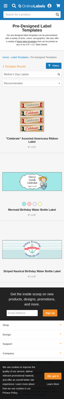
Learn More (53, 384)
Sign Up (50, 313)
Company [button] (8, 353)
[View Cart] (58, 6)
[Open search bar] (14, 6)
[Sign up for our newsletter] (22, 313)
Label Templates (20, 57)
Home (6, 57)
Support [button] (7, 344)
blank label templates (27, 41)
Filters (53, 65)
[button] (5, 6)
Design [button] (7, 334)
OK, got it (53, 376)
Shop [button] (6, 325)
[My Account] (49, 6)
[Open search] (57, 15)
